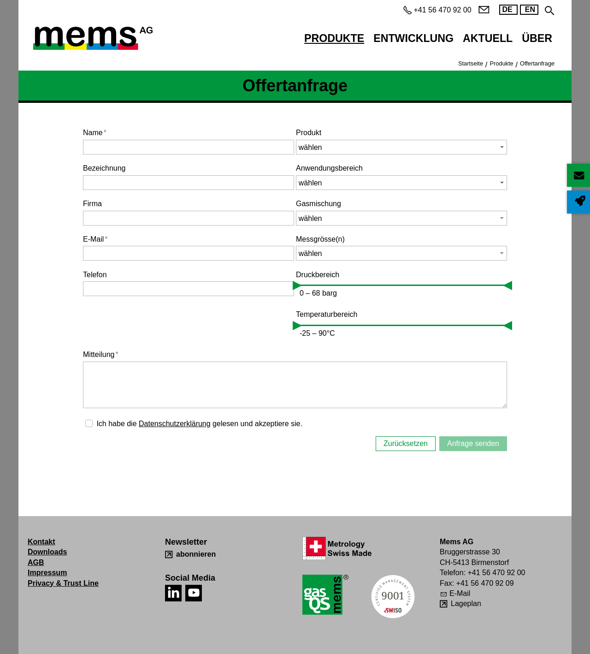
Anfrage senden (473, 443)
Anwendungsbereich (329, 168)
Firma (92, 204)
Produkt (308, 133)
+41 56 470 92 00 (496, 573)
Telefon (95, 275)
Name (94, 133)
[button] (401, 218)
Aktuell (488, 38)
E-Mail (95, 239)
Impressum (47, 573)
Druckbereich (317, 275)
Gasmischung (318, 204)
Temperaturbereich (326, 314)
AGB (36, 562)
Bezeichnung (104, 168)
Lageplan (466, 603)
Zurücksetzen (406, 443)
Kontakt (41, 542)
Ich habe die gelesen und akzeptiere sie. (199, 424)
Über (537, 38)
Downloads (47, 552)
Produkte (334, 38)
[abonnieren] (190, 554)
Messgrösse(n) (320, 239)
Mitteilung (100, 354)
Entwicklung (413, 38)
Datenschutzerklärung (175, 424)
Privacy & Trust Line (63, 583)
